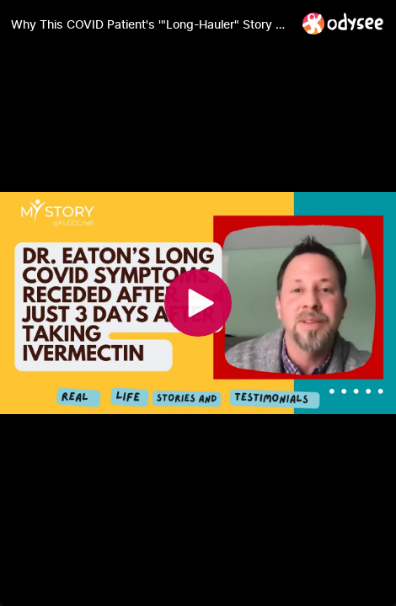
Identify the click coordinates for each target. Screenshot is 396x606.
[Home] (343, 23)
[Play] (198, 303)
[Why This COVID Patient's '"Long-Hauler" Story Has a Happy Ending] (150, 24)
